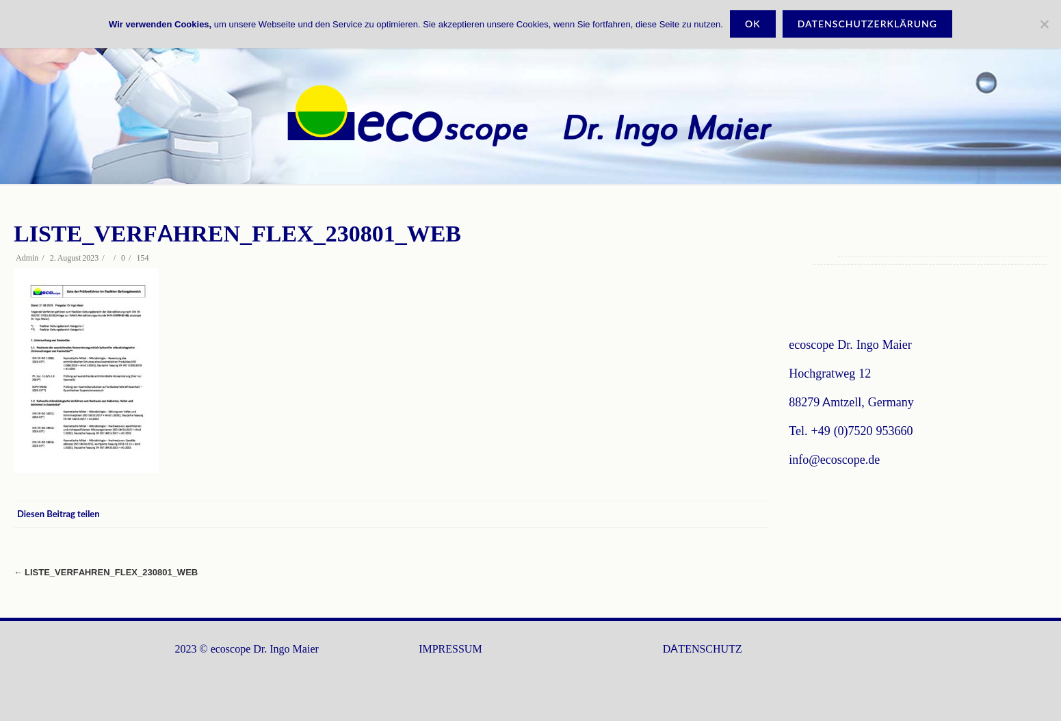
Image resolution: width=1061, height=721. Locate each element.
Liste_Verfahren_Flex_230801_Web (106, 572)
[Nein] (1044, 24)
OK (753, 23)
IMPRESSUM (450, 648)
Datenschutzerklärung (867, 23)
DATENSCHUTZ (702, 648)
